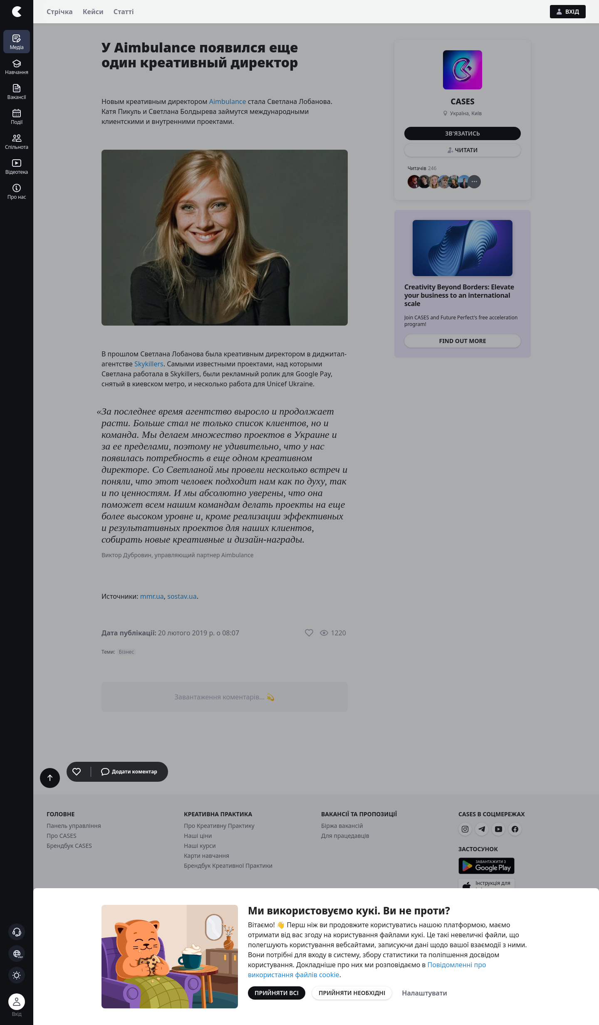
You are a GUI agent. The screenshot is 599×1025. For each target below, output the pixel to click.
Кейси (93, 11)
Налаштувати (424, 993)
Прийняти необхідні (352, 993)
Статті (124, 11)
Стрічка (60, 11)
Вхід (568, 11)
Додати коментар (129, 772)
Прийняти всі (277, 993)
